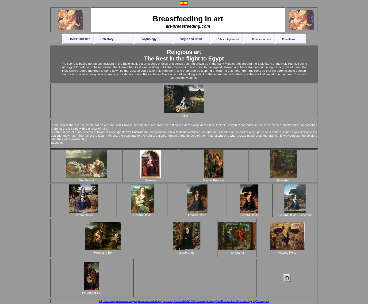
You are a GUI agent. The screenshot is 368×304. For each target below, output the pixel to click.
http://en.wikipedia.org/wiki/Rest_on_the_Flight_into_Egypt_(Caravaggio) (231, 301)
